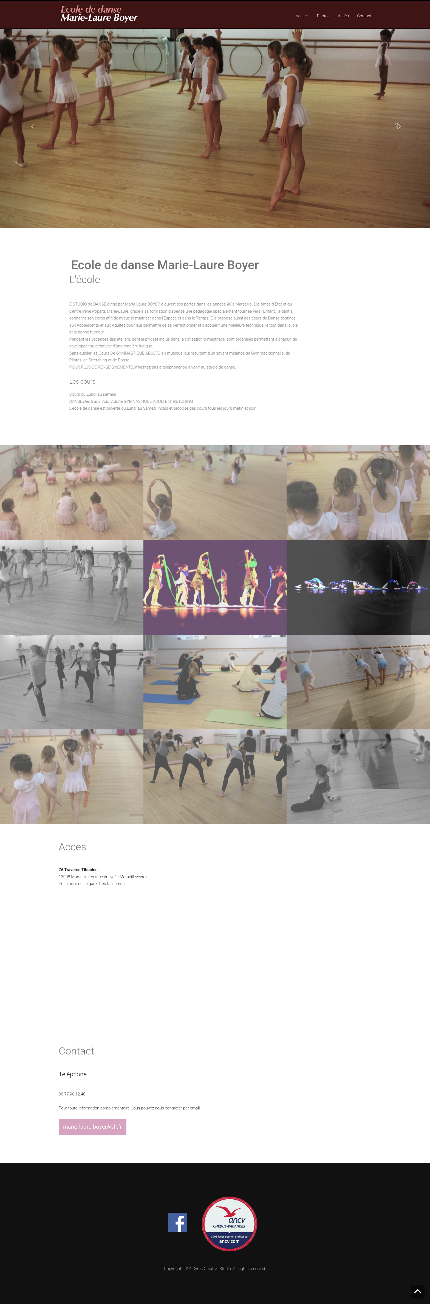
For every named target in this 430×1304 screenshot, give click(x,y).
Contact (364, 15)
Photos (323, 15)
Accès (343, 15)
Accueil (302, 15)
